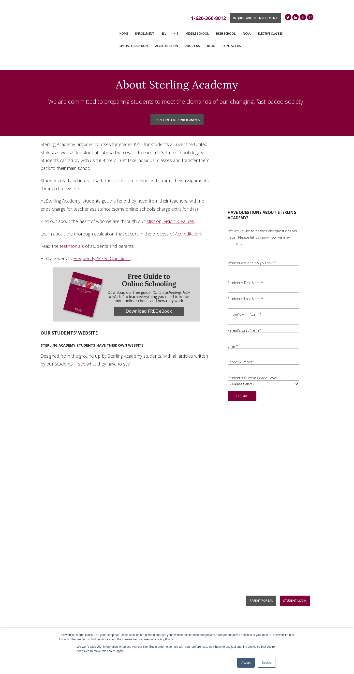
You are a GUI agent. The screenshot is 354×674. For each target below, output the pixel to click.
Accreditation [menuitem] (166, 46)
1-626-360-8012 (208, 18)
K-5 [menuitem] (176, 33)
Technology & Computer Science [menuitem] (266, 567)
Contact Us (52, 544)
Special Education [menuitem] (133, 46)
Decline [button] (267, 662)
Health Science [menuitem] (263, 583)
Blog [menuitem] (211, 46)
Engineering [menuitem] (260, 576)
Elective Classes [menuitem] (270, 33)
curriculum (123, 166)
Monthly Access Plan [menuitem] (128, 551)
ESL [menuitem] (164, 33)
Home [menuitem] (123, 33)
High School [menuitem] (226, 33)
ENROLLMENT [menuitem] (144, 33)
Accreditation (188, 219)
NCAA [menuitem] (247, 33)
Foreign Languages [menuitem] (266, 551)
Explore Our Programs (177, 104)
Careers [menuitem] (187, 575)
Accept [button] (246, 662)
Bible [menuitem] (255, 597)
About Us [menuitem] (192, 46)
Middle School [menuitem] (197, 33)
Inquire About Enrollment (255, 18)
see (81, 349)
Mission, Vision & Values (170, 206)
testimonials (72, 231)
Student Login (295, 528)
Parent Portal (261, 528)
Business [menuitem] (258, 590)
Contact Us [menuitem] (231, 46)
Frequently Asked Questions (102, 243)
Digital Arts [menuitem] (259, 557)
